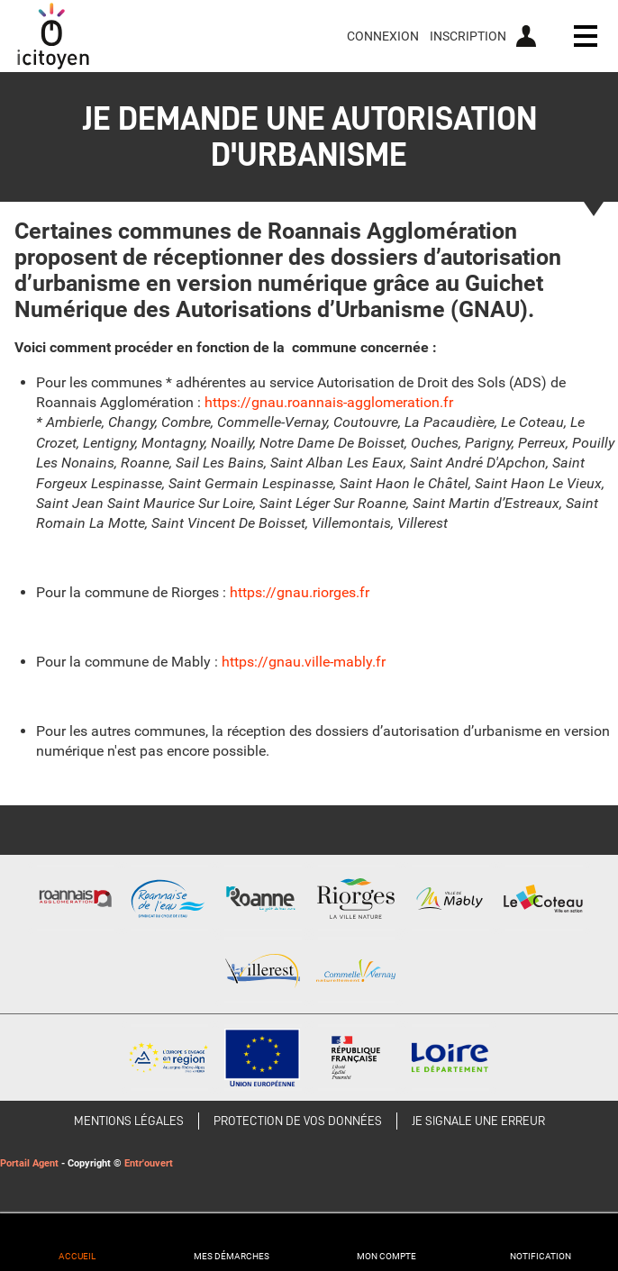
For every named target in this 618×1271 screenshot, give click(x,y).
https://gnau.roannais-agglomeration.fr (328, 402)
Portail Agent (29, 1163)
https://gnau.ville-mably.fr (304, 661)
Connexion (383, 36)
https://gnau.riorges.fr (299, 592)
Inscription (468, 36)
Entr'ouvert (148, 1163)
